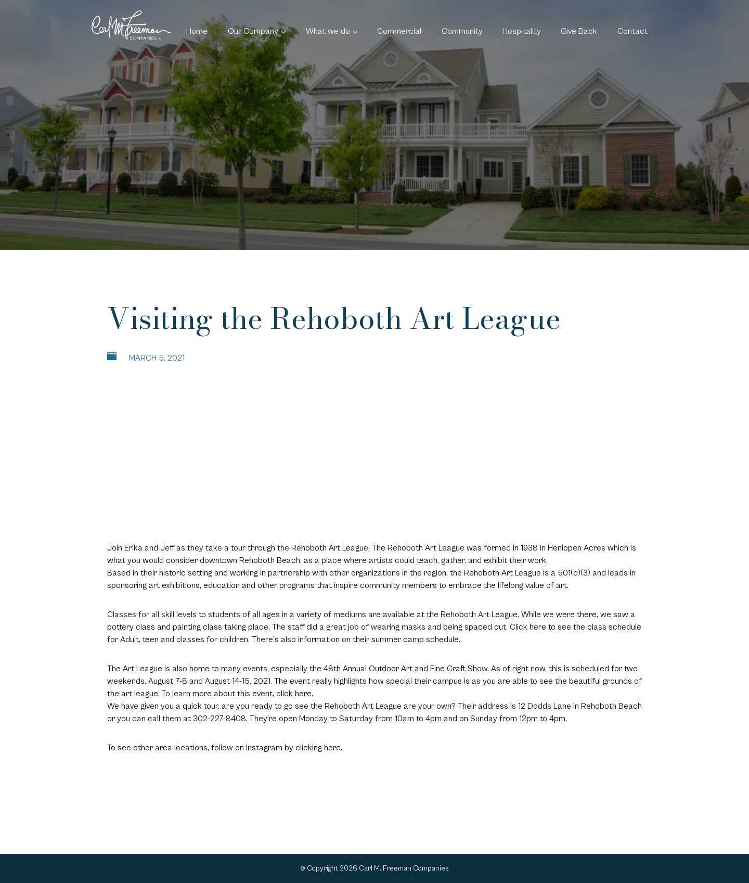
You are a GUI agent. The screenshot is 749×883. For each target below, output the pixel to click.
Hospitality (521, 31)
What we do (328, 31)
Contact (632, 31)
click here (294, 693)
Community (462, 31)
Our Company (253, 31)
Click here (528, 627)
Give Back (579, 31)
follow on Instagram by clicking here (276, 747)
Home (197, 31)
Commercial (399, 31)
